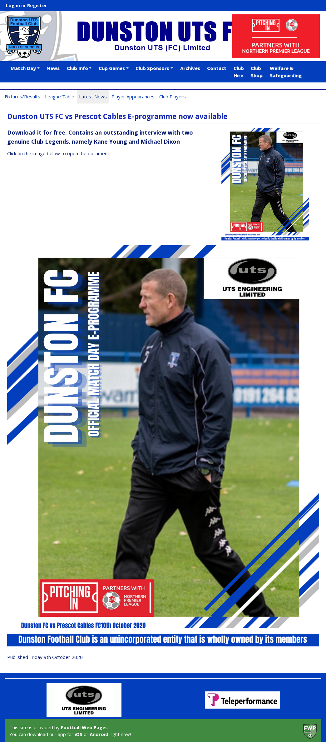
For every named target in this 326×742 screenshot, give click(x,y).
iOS (78, 734)
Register (37, 5)
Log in (13, 5)
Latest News (93, 96)
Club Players (172, 96)
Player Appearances (133, 96)
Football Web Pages (84, 727)
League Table (59, 96)
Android (99, 734)
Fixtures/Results (22, 96)
